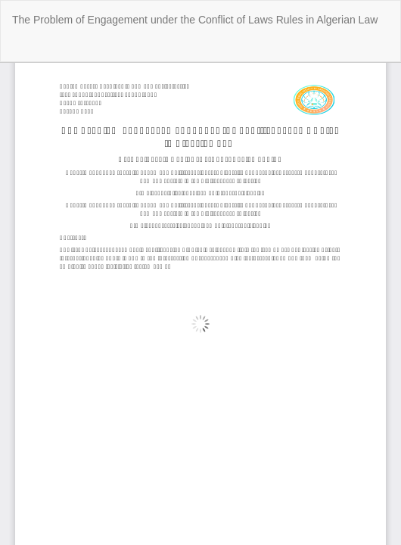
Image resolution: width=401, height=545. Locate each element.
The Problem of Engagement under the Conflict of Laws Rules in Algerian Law (195, 20)
